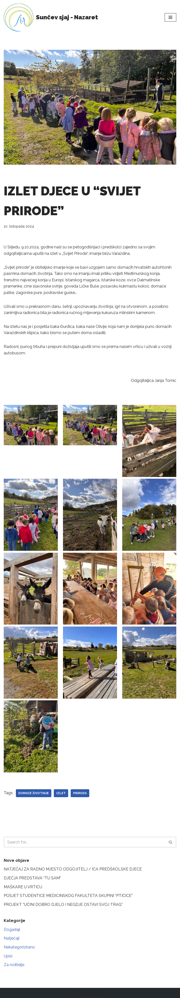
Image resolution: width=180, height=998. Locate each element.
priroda (80, 793)
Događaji (12, 929)
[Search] (84, 842)
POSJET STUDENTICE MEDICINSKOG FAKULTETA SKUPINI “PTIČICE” (68, 895)
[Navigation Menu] (170, 17)
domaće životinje (33, 793)
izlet (61, 793)
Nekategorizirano (19, 947)
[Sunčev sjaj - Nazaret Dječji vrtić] (51, 17)
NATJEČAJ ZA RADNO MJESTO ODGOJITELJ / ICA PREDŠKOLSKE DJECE (73, 869)
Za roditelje (14, 964)
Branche (96, 993)
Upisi (8, 956)
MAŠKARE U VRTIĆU (23, 887)
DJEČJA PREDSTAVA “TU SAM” (32, 878)
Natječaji (11, 938)
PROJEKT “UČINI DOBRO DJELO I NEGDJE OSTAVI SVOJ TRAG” (63, 904)
